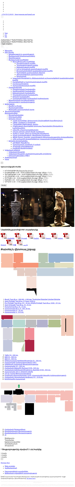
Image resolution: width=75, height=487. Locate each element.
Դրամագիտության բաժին (27, 65)
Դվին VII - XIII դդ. (11, 355)
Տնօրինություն (14, 58)
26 (5, 435)
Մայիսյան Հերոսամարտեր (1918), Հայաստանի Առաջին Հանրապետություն (35, 375)
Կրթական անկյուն (12, 150)
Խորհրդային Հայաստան (15, 379)
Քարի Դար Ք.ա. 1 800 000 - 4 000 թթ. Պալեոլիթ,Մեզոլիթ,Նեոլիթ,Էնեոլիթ (32, 299)
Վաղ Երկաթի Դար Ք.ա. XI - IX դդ (18, 305)
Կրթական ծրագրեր (17, 152)
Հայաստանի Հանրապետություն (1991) (20, 362)
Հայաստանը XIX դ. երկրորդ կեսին (19, 372)
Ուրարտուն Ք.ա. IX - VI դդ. (15, 307)
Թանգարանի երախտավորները (22, 56)
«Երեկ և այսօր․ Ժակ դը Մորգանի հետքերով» (30, 133)
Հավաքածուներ (15, 87)
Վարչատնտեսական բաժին (23, 85)
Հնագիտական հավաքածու (23, 89)
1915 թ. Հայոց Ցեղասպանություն (18, 373)
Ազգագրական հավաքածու (23, 93)
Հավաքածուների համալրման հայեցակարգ (30, 98)
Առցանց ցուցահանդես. (18, 141)
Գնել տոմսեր (10, 466)
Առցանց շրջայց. (15, 119)
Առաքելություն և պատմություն (21, 54)
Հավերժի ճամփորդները (22, 148)
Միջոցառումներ (15, 117)
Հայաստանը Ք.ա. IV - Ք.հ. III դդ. (17, 308)
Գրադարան (21, 76)
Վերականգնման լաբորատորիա (29, 74)
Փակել (4, 185)
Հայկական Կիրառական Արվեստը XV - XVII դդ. (24, 377)
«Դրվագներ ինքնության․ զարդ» (25, 124)
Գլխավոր (8, 50)
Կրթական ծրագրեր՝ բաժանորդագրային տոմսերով (30, 154)
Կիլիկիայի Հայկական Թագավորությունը (21, 364)
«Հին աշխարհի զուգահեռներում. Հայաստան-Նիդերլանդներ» (37, 139)
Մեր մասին (9, 52)
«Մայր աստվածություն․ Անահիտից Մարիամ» (31, 135)
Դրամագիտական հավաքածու (25, 95)
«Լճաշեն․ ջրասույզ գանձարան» (25, 130)
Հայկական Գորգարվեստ (15, 429)
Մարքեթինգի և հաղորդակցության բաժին (29, 82)
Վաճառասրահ (11, 157)
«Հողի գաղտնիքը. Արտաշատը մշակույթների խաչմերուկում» (37, 120)
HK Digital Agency (31, 478)
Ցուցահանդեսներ (16, 115)
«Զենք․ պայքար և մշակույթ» (24, 122)
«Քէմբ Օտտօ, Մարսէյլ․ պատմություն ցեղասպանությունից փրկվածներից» (42, 137)
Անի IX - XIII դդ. (11, 357)
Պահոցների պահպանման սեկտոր (30, 73)
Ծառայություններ (16, 108)
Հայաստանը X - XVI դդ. (14, 312)
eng (6, 36)
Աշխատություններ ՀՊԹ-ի (19, 155)
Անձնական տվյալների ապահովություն (21, 473)
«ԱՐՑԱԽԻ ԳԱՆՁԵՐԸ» (21, 143)
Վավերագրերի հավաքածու (23, 91)
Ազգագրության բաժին (25, 67)
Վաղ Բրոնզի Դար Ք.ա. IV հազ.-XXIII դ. (20, 301)
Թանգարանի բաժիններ (19, 60)
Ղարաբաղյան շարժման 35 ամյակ (26, 144)
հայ (6, 33)
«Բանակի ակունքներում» (22, 146)
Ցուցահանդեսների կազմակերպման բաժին (34, 71)
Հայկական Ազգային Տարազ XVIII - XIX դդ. (22, 368)
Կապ (7, 159)
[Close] (2, 163)
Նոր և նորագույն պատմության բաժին (32, 69)
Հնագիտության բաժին (25, 63)
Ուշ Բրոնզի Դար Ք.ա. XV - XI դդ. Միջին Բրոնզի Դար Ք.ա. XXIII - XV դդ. (33, 303)
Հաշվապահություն (20, 84)
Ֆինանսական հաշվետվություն (21, 100)
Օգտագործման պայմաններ (16, 471)
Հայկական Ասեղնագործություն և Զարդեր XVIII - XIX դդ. (28, 370)
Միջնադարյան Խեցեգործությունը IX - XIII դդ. (23, 360)
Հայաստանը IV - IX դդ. (14, 310)
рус (6, 35)
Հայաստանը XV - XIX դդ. (15, 366)
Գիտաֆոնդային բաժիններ (23, 61)
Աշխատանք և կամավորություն (22, 102)
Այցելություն (9, 104)
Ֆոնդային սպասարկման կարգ (21, 109)
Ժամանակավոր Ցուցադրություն (18, 431)
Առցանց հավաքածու (21, 96)
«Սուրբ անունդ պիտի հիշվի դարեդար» (28, 131)
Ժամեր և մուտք (15, 106)
